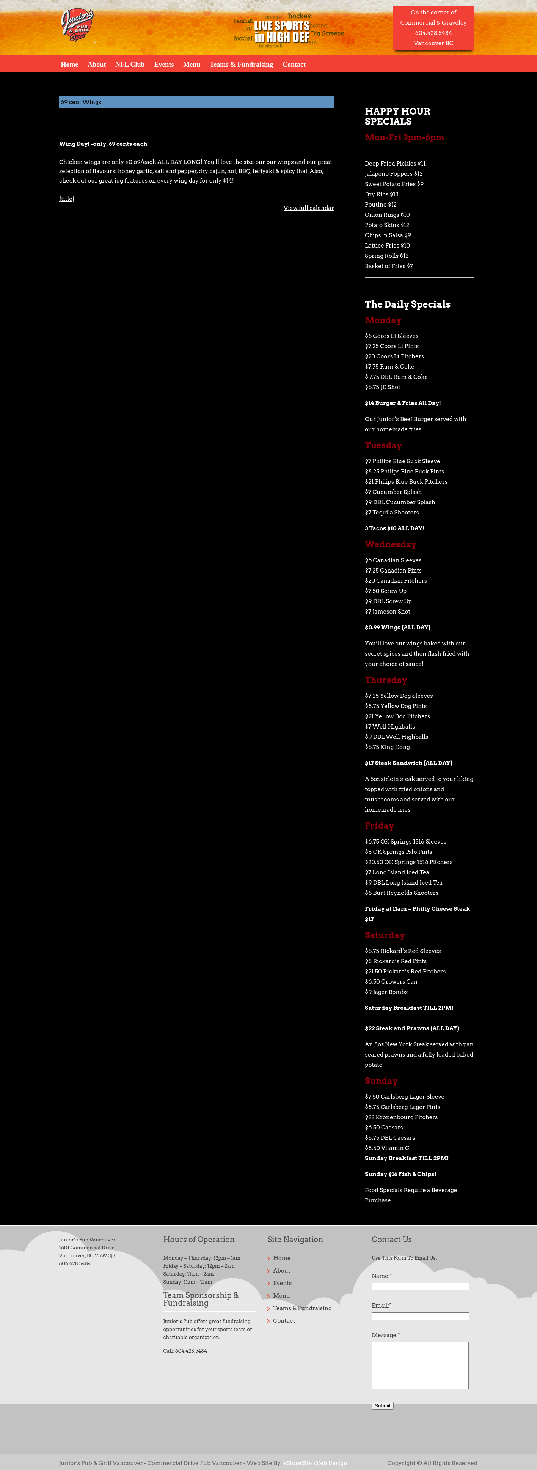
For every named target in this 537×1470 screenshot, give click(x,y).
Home (70, 64)
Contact (294, 64)
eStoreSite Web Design (315, 1463)
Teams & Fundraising (241, 64)
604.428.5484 (75, 1264)
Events (164, 64)
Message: (386, 1335)
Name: (382, 1276)
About (97, 64)
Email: (381, 1305)
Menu (191, 64)
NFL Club (130, 64)
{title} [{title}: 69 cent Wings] (66, 199)
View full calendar (309, 208)
